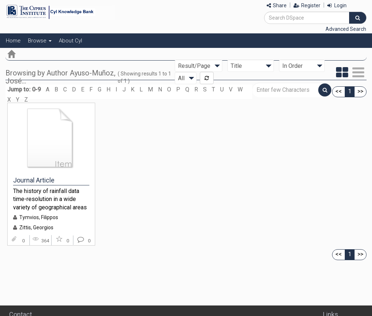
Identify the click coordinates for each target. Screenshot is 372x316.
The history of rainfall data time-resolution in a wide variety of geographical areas (50, 199)
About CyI (70, 40)
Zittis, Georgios (36, 227)
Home (13, 40)
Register (307, 5)
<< (338, 91)
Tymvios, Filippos (38, 217)
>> (360, 91)
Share (277, 5)
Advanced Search (346, 29)
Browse (40, 40)
